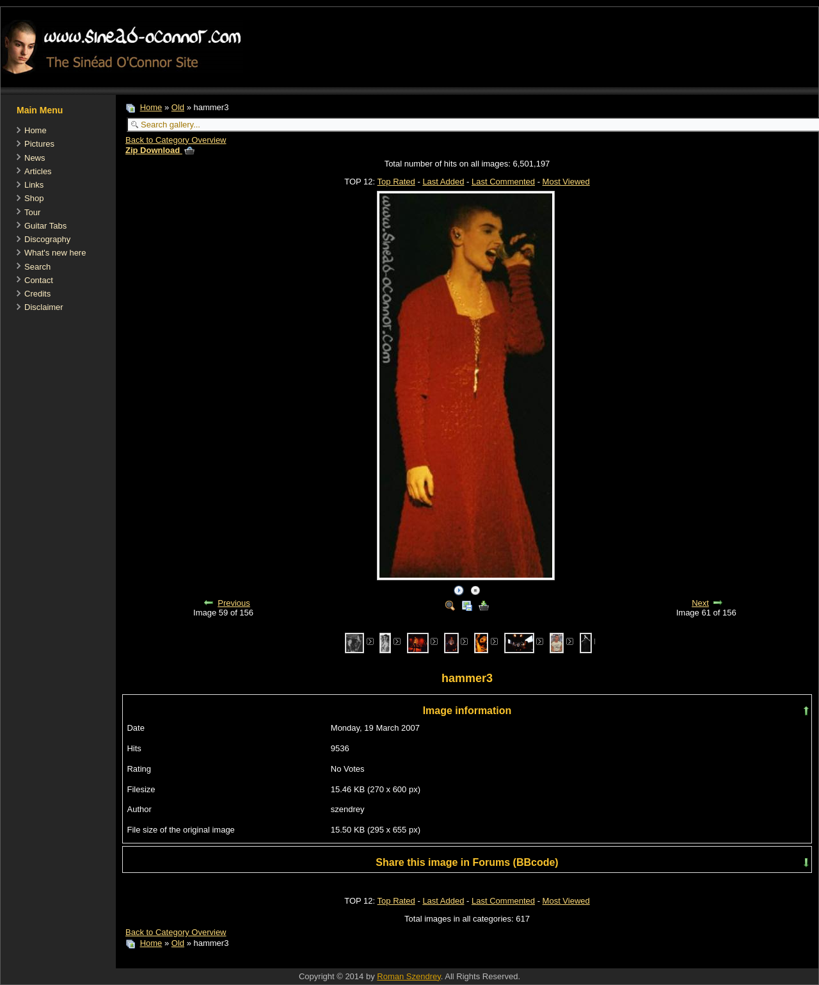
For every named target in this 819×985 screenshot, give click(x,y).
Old (177, 107)
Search (37, 267)
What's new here (55, 252)
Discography (47, 239)
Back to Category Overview (176, 140)
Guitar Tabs (45, 226)
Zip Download (160, 150)
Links (34, 185)
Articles (38, 171)
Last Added (443, 181)
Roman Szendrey (408, 976)
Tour (32, 212)
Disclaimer (43, 307)
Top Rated (396, 181)
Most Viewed (566, 181)
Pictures (39, 144)
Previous (234, 603)
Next (700, 603)
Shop (34, 198)
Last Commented (503, 181)
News (34, 158)
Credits (37, 293)
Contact (38, 280)
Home (35, 130)
